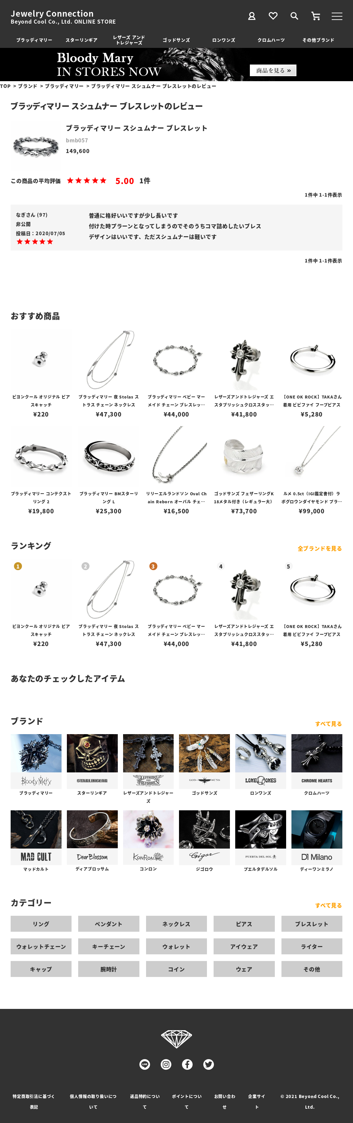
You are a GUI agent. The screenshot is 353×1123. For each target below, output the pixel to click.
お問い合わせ (225, 1101)
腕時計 (108, 969)
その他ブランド (318, 40)
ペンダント (109, 924)
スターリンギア (82, 40)
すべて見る (328, 723)
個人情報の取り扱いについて (93, 1101)
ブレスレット (312, 924)
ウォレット (176, 946)
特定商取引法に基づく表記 (34, 1101)
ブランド (28, 85)
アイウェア (244, 946)
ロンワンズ (223, 40)
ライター (312, 946)
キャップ (41, 969)
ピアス (244, 924)
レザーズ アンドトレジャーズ (129, 40)
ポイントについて (187, 1101)
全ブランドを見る (320, 548)
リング (41, 924)
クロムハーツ (271, 40)
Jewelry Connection (52, 13)
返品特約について (145, 1101)
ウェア (244, 969)
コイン (176, 969)
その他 (311, 969)
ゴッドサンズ (176, 40)
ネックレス (176, 924)
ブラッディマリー (34, 40)
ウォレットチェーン (41, 946)
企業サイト (256, 1101)
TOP (5, 85)
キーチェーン (108, 946)
